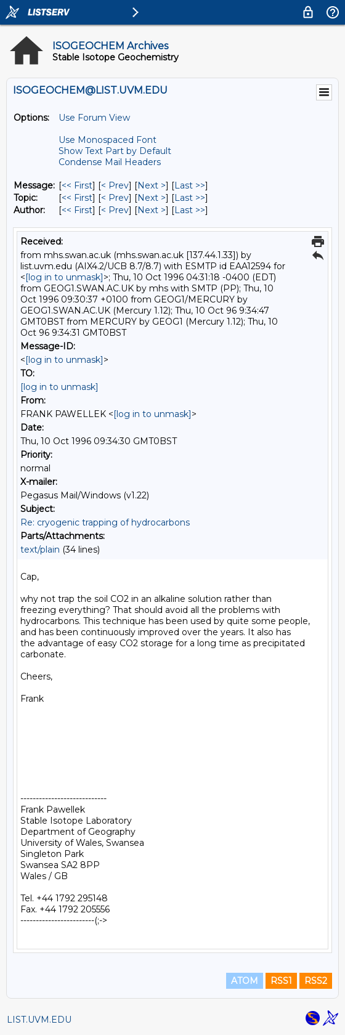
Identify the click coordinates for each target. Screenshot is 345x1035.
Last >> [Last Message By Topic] (189, 197)
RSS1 (281, 980)
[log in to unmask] (64, 277)
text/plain (40, 549)
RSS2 (315, 980)
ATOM (244, 980)
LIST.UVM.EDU (39, 1019)
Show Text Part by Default (115, 150)
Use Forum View (94, 117)
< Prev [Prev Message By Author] (115, 210)
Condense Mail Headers (110, 162)
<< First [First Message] (77, 185)
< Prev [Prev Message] (115, 185)
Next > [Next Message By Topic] (151, 197)
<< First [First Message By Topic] (77, 197)
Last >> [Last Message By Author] (189, 210)
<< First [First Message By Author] (77, 210)
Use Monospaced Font (107, 139)
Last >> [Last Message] (189, 185)
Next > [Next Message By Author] (151, 210)
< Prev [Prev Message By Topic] (115, 197)
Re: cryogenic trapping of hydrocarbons (105, 522)
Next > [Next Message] (151, 185)
